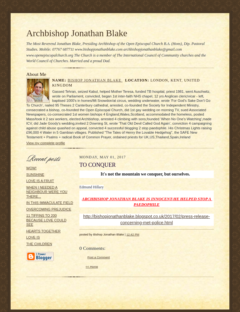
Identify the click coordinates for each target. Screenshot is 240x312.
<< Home (92, 266)
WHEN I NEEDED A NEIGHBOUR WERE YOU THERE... (46, 192)
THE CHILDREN (39, 244)
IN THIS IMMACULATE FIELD (49, 203)
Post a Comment (99, 257)
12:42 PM (132, 234)
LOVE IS (33, 237)
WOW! (31, 168)
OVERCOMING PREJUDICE (48, 209)
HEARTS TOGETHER (43, 231)
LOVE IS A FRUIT (40, 181)
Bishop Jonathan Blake (95, 80)
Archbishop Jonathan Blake (76, 33)
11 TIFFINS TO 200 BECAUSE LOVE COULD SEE (46, 220)
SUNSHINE (35, 174)
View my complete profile (45, 143)
